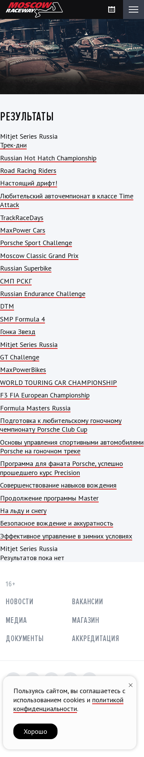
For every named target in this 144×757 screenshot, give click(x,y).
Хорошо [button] (35, 731)
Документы (25, 638)
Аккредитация (95, 638)
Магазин (85, 620)
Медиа (16, 620)
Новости (20, 602)
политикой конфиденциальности (68, 704)
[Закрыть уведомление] (130, 684)
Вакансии (87, 602)
